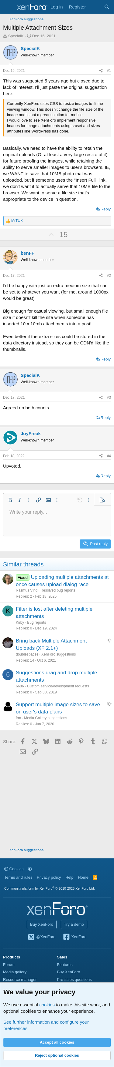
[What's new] (95, 6)
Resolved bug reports (57, 590)
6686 (20, 686)
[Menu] (8, 7)
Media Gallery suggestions (45, 718)
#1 (109, 71)
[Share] (101, 70)
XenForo (75, 937)
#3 (109, 397)
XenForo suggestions (58, 654)
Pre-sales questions (74, 979)
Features (65, 964)
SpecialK (16, 36)
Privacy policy (49, 877)
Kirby (20, 622)
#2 (109, 275)
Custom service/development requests (58, 686)
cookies (47, 1004)
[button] (10, 500)
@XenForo (42, 937)
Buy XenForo (41, 924)
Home (83, 877)
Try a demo (74, 924)
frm (18, 718)
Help (69, 877)
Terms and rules (18, 877)
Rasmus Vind (26, 590)
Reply (106, 209)
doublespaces (27, 654)
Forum (9, 964)
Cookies (14, 869)
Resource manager (20, 979)
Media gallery (14, 972)
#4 (109, 456)
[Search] (107, 6)
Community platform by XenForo (49, 888)
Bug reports (36, 622)
